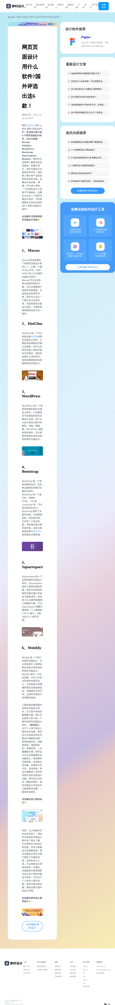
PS (84, 973)
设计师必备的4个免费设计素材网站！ (87, 89)
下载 (78, 6)
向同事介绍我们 (42, 970)
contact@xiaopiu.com (103, 970)
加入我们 (73, 970)
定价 (85, 6)
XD (84, 976)
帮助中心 (60, 6)
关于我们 (94, 6)
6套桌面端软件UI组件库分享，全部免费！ (88, 105)
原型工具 (26, 970)
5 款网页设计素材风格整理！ (83, 166)
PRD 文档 (26, 973)
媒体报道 (73, 976)
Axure (85, 980)
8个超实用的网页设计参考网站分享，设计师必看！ (88, 158)
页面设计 (30, 125)
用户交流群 (100, 973)
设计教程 (50, 6)
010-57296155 (101, 966)
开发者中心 (59, 976)
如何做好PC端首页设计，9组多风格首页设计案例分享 (88, 181)
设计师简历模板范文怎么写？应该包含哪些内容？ (88, 112)
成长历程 (73, 973)
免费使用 (104, 6)
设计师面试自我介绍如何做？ (83, 97)
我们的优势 (39, 6)
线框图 (34, 336)
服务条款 (58, 973)
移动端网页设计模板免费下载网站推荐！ (88, 142)
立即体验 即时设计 (32, 926)
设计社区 (28, 6)
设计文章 (11, 17)
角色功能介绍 (41, 966)
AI (84, 983)
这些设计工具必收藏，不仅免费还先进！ (88, 81)
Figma (85, 37)
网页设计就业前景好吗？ (82, 173)
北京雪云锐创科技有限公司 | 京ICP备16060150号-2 (13, 1001)
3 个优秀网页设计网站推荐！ (83, 150)
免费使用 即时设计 (87, 190)
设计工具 (26, 966)
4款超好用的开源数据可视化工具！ (86, 73)
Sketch (85, 970)
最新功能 (70, 6)
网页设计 (37, 531)
